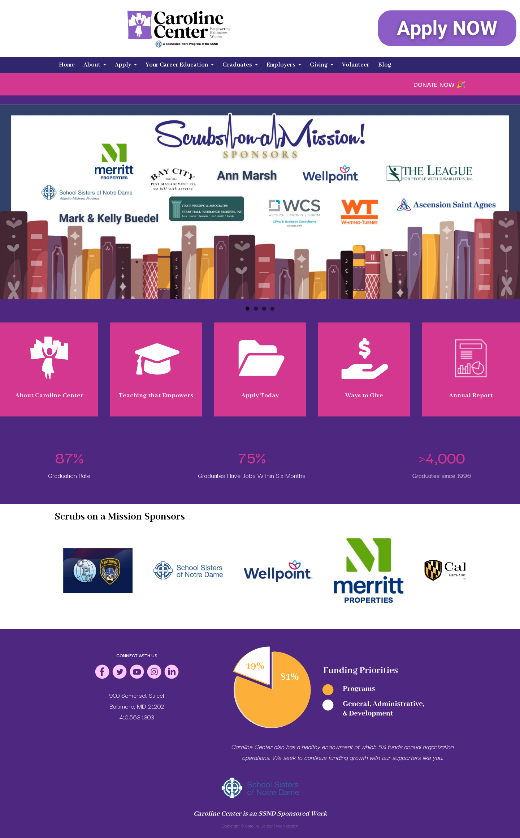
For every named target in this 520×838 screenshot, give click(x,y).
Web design (287, 825)
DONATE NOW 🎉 (439, 84)
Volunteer (355, 65)
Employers (283, 65)
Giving (321, 65)
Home (67, 65)
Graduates (240, 65)
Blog (384, 65)
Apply (126, 65)
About (94, 65)
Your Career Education (180, 65)
